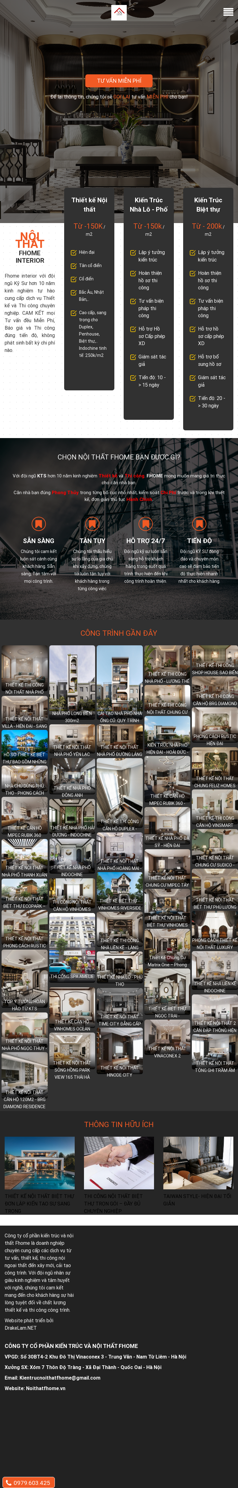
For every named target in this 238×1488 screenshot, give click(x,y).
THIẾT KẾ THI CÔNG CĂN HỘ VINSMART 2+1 (215, 825)
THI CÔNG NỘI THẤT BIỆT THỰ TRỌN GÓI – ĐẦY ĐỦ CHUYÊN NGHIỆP (113, 1203)
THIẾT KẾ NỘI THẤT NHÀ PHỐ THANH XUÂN (24, 871)
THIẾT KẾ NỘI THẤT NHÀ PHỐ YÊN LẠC (72, 750)
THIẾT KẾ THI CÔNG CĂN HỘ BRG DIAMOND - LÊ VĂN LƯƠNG (215, 703)
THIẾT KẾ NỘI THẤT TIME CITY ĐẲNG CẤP (120, 1020)
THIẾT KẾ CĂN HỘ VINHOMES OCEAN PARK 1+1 (72, 1029)
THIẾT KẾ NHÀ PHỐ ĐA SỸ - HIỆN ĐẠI (167, 842)
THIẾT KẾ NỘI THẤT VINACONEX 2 (167, 1052)
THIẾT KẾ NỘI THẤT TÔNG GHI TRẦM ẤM (215, 1066)
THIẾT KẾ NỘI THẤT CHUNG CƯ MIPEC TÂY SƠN (167, 885)
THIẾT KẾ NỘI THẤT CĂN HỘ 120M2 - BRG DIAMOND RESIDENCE (24, 1099)
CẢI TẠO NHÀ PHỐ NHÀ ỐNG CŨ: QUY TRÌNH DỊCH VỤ (120, 721)
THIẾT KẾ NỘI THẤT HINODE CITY (119, 1071)
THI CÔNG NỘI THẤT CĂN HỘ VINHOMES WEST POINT (72, 909)
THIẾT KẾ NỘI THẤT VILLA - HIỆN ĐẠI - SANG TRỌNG (24, 726)
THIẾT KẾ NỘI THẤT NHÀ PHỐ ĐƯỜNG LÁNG (119, 750)
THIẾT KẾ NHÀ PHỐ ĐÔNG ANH (72, 791)
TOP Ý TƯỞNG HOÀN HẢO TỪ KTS (24, 1005)
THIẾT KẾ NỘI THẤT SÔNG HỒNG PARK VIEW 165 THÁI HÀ (72, 1070)
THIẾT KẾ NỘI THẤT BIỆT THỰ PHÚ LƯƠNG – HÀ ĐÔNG (215, 907)
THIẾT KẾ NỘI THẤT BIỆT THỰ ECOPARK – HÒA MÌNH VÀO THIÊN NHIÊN (24, 909)
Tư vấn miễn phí (119, 80)
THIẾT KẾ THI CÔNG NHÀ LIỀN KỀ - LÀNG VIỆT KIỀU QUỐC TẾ (119, 948)
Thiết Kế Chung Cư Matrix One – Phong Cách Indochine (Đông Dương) (167, 968)
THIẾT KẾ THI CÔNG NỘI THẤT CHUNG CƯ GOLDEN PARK (167, 712)
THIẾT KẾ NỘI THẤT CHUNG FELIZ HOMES (215, 782)
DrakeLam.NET (21, 1328)
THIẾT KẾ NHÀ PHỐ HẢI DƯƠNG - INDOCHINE (72, 831)
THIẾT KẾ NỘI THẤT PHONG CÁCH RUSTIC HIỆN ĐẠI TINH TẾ (24, 946)
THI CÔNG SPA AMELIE (72, 976)
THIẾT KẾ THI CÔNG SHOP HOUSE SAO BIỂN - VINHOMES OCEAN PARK (215, 676)
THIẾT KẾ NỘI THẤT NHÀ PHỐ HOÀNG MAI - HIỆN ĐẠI (120, 868)
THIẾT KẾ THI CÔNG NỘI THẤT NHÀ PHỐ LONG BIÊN (24, 692)
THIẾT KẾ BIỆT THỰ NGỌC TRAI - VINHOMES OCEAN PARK (167, 1019)
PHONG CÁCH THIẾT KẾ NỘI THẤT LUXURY (215, 943)
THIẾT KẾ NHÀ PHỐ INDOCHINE (72, 871)
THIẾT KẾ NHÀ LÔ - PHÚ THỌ (120, 980)
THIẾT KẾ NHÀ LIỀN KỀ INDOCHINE (215, 987)
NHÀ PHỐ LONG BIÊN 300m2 (72, 717)
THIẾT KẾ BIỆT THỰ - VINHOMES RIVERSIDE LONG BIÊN (119, 908)
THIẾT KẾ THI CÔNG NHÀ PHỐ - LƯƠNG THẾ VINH (167, 681)
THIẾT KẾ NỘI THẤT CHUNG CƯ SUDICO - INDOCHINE (215, 865)
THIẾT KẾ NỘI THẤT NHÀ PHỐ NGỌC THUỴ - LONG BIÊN (24, 1048)
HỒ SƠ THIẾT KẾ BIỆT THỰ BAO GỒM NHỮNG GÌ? (24, 762)
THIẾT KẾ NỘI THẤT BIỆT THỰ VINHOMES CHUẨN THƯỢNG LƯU (167, 925)
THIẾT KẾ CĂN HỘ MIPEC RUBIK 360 (24, 831)
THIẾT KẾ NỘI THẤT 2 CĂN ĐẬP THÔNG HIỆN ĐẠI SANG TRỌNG (214, 1030)
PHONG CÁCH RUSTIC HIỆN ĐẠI (215, 740)
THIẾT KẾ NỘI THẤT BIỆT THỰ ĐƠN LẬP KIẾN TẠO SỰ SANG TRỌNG (39, 1203)
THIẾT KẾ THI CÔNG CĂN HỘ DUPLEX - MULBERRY (119, 829)
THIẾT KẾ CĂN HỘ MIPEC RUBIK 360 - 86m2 (167, 803)
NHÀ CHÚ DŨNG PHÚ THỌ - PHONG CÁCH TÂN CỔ (24, 793)
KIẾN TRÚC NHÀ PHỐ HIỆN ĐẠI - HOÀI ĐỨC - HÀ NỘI (167, 752)
